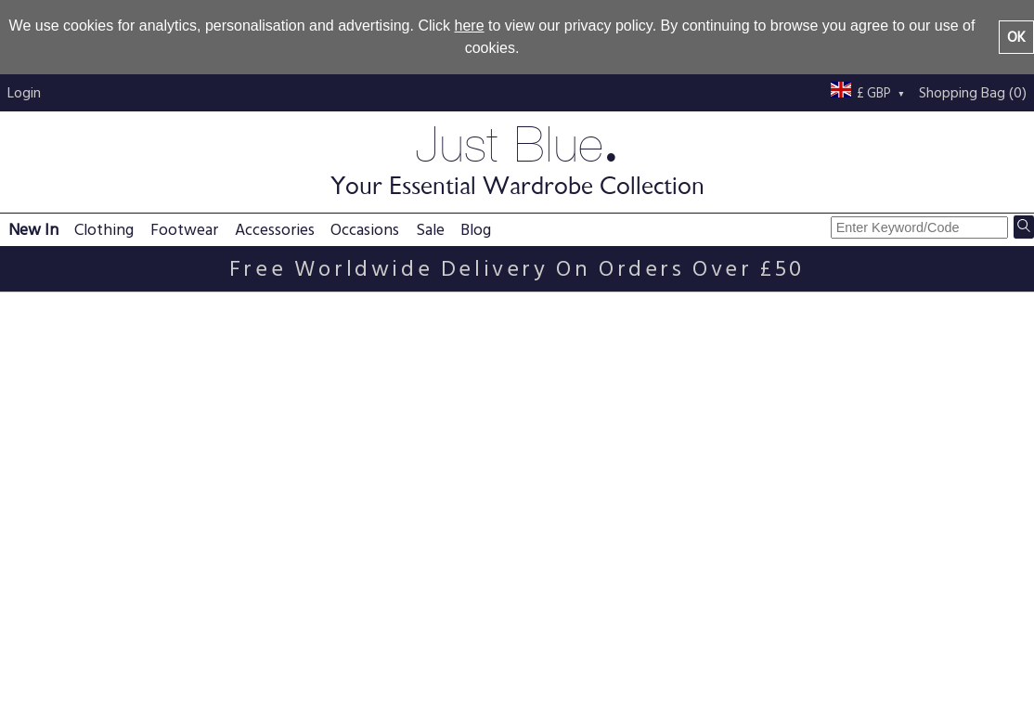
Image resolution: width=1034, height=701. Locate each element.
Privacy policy (457, 603)
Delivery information (270, 626)
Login (24, 93)
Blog (475, 229)
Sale (430, 229)
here (470, 25)
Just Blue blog (870, 603)
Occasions (364, 229)
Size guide (445, 648)
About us (649, 603)
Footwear (184, 229)
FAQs (223, 603)
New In (33, 229)
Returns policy (251, 648)
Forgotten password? (75, 502)
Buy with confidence (685, 648)
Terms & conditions (475, 626)
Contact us (655, 626)
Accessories (275, 229)
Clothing (104, 229)
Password (41, 428)
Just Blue (517, 158)
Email (26, 391)
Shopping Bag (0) (973, 93)
